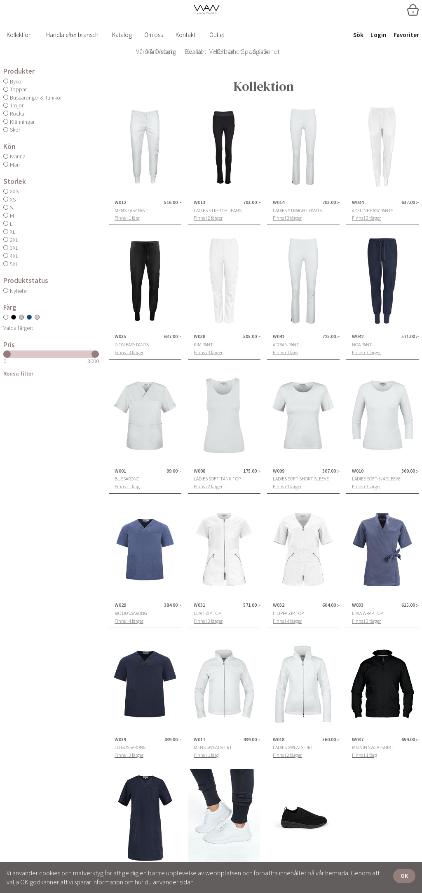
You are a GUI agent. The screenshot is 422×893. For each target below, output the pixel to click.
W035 (120, 336)
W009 (278, 471)
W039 (120, 739)
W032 (278, 605)
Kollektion (19, 35)
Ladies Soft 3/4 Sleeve (376, 479)
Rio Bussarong (131, 613)
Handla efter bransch (72, 35)
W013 (199, 202)
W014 (278, 202)
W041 (278, 336)
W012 (120, 202)
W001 (120, 471)
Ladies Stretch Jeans (217, 210)
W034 (357, 202)
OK (404, 875)
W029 (120, 605)
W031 (199, 605)
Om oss (153, 35)
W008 (199, 471)
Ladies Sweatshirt (293, 747)
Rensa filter (18, 373)
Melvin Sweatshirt (373, 747)
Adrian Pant (286, 345)
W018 (278, 739)
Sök (358, 35)
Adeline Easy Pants (372, 210)
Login (378, 35)
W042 (357, 336)
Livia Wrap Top (367, 613)
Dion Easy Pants (132, 345)
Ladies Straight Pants (297, 210)
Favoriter (406, 35)
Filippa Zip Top (288, 613)
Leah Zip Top (207, 613)
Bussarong (127, 479)
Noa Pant (362, 345)
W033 (357, 605)
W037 (357, 739)
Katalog (122, 35)
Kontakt (185, 35)
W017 (199, 739)
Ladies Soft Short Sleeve (301, 479)
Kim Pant (203, 345)
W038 (199, 336)
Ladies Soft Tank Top (217, 479)
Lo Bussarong (130, 747)
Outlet (216, 35)
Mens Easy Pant (131, 210)
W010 (357, 471)
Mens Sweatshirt (213, 747)
